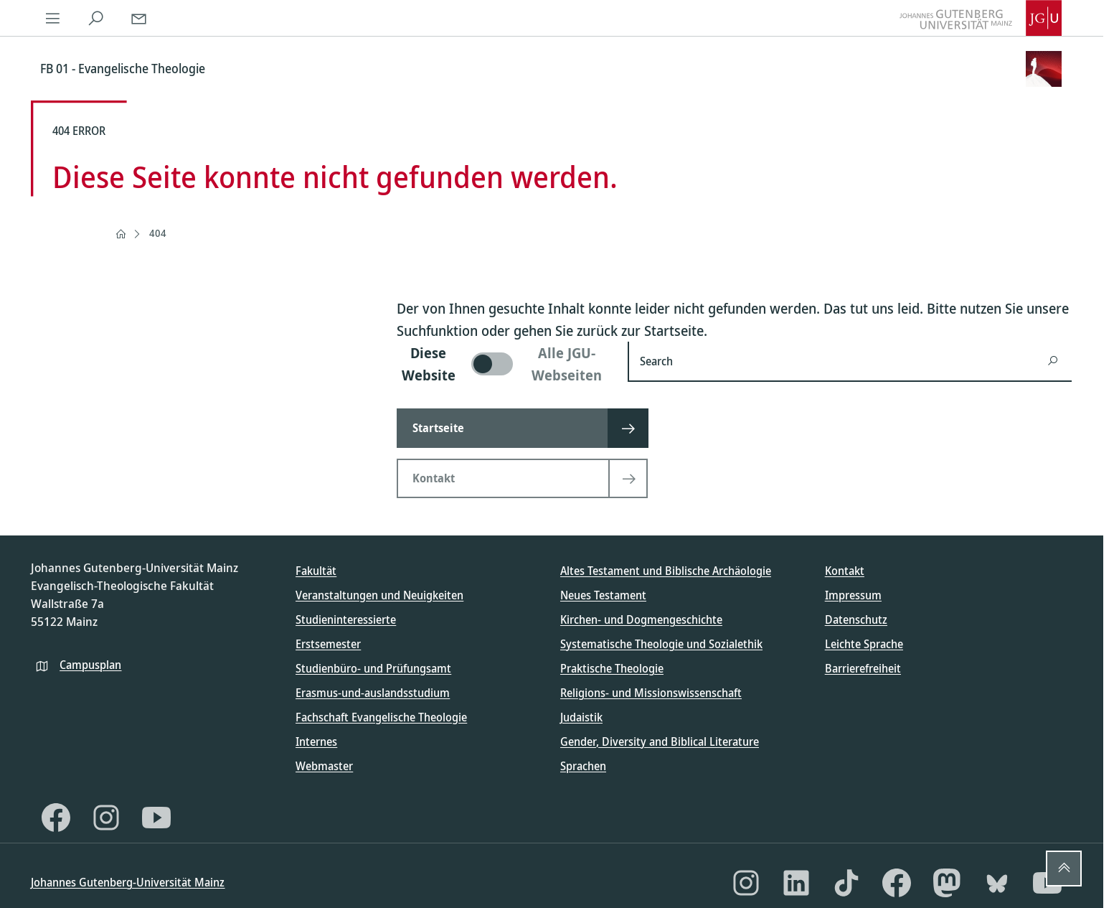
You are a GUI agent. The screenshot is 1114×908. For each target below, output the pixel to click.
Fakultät (316, 571)
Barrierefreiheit (863, 668)
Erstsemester (328, 644)
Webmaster (324, 766)
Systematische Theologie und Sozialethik (661, 644)
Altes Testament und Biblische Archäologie (665, 571)
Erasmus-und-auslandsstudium (373, 693)
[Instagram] (106, 817)
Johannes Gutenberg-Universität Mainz (128, 882)
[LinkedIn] (796, 883)
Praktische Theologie (612, 668)
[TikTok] (846, 883)
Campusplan (90, 665)
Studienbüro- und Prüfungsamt (373, 668)
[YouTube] (156, 817)
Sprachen (583, 766)
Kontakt (844, 571)
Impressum (853, 595)
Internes (316, 741)
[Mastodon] (947, 883)
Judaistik (581, 717)
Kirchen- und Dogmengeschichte (641, 619)
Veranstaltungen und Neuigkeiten (379, 595)
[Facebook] (56, 817)
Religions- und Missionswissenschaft (651, 693)
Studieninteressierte (346, 619)
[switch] (503, 364)
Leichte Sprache (864, 644)
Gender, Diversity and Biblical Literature (659, 741)
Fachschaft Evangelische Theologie (381, 717)
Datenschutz (856, 619)
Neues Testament (603, 595)
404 (157, 233)
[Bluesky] (997, 883)
